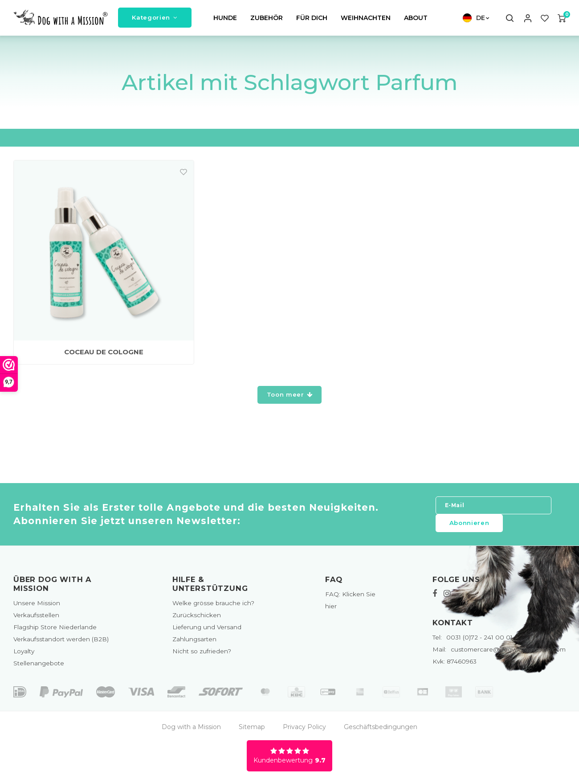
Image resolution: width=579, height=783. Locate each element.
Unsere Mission (36, 606)
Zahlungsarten (194, 642)
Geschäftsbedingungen (380, 730)
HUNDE (225, 20)
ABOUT (416, 20)
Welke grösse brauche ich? (213, 606)
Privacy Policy (304, 730)
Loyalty (23, 654)
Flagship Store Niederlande (55, 630)
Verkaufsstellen (36, 618)
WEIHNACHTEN (366, 20)
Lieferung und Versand (206, 630)
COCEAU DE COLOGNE (103, 355)
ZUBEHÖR (266, 20)
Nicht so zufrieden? (201, 654)
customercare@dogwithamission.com (499, 652)
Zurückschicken (196, 618)
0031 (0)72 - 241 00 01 (472, 640)
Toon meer (290, 398)
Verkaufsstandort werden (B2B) (61, 642)
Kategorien (154, 19)
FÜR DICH (311, 20)
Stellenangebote (38, 666)
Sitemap (252, 730)
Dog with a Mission (191, 730)
